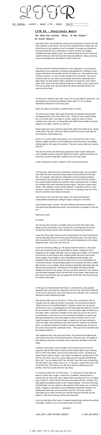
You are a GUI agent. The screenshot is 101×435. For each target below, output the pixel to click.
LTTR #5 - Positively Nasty (56, 31)
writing (67, 408)
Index (59, 24)
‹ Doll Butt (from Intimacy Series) (52, 414)
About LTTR (46, 24)
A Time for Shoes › (91, 414)
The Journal (18, 24)
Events (32, 24)
